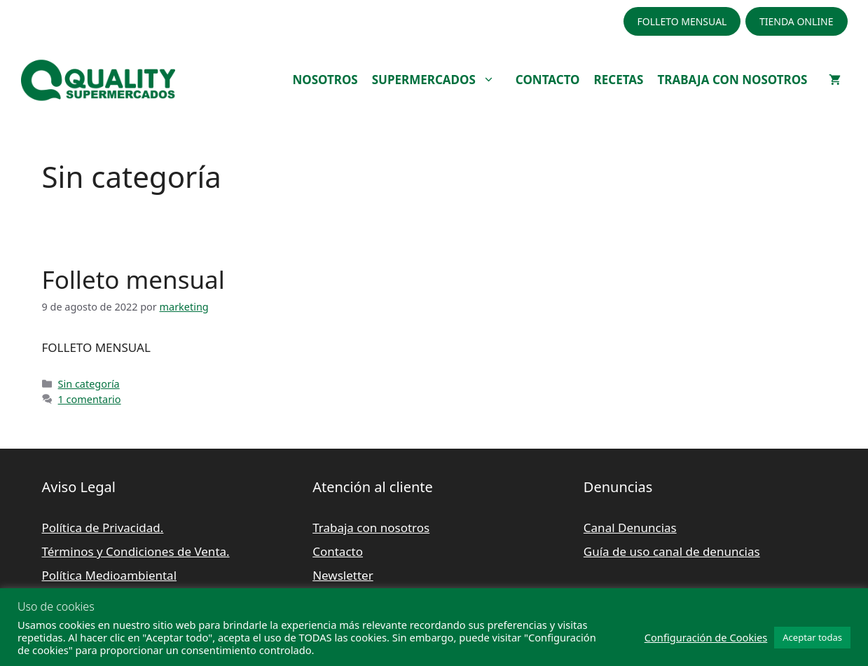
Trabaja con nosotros (370, 527)
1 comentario (89, 399)
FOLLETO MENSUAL (682, 21)
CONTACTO (548, 80)
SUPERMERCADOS (440, 80)
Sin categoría (89, 383)
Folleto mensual (133, 279)
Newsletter (342, 575)
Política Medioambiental (109, 575)
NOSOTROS (324, 80)
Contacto (337, 551)
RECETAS (619, 80)
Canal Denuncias (630, 527)
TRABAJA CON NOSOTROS (732, 80)
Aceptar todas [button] (812, 637)
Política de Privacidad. (103, 527)
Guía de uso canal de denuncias (672, 551)
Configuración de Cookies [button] (706, 637)
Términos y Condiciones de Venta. (136, 551)
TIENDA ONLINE (796, 21)
